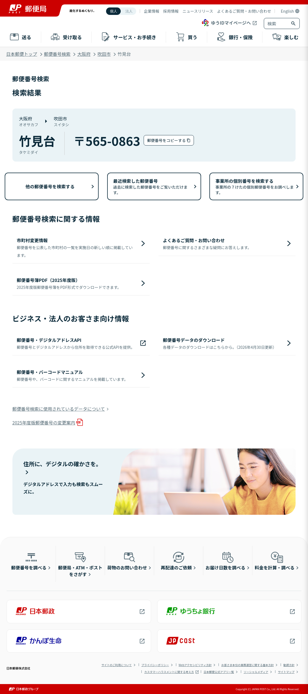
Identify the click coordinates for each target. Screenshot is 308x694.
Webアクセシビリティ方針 (195, 665)
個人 (113, 11)
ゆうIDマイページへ (226, 22)
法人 (129, 11)
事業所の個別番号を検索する (254, 186)
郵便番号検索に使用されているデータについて (58, 408)
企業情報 (151, 11)
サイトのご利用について (116, 665)
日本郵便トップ (21, 54)
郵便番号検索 (57, 54)
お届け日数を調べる (225, 560)
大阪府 (84, 54)
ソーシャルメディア (256, 672)
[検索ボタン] (293, 23)
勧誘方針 (288, 665)
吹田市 (104, 54)
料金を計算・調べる (274, 560)
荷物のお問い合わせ (127, 560)
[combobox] (276, 23)
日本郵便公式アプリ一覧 (219, 672)
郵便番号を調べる (28, 560)
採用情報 (171, 11)
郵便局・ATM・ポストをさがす (80, 563)
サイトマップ (286, 672)
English (287, 11)
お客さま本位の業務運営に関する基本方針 (247, 665)
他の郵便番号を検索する (50, 186)
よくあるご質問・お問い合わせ (244, 11)
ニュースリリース (198, 11)
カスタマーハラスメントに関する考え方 (169, 672)
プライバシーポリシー (155, 665)
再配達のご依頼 (176, 560)
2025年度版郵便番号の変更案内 (43, 422)
